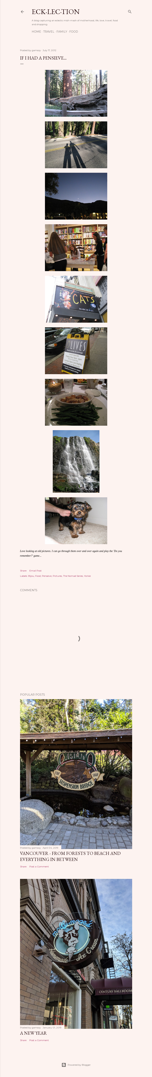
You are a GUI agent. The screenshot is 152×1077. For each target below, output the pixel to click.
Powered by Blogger (76, 1065)
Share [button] (23, 570)
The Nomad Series (73, 575)
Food (73, 31)
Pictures (57, 575)
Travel (48, 31)
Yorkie (87, 575)
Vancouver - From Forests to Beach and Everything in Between (70, 856)
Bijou (31, 575)
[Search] (129, 11)
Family (61, 31)
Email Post (35, 570)
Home (36, 31)
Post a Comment (39, 866)
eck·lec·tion (56, 11)
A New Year (33, 1033)
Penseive (47, 575)
